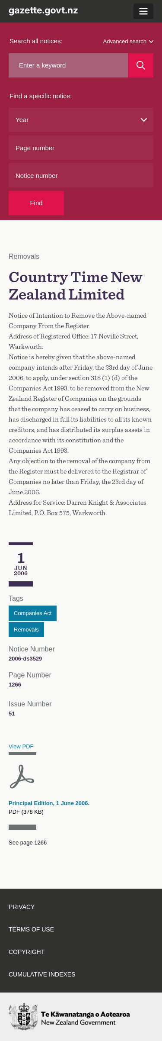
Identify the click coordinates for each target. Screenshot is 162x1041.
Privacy (22, 906)
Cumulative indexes (42, 974)
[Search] (140, 65)
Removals (26, 629)
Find (36, 202)
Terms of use (31, 929)
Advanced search (128, 41)
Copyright (26, 951)
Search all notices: (36, 41)
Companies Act (32, 613)
